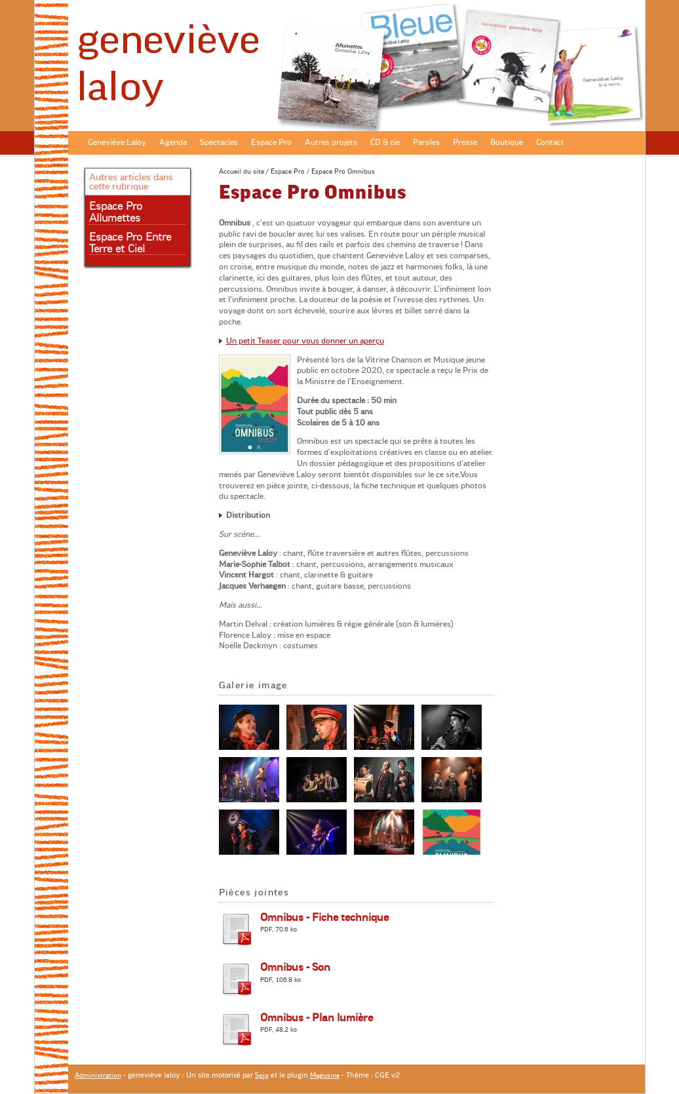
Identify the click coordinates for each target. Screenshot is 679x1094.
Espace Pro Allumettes (115, 212)
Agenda (173, 142)
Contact (550, 142)
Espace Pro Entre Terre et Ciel (130, 243)
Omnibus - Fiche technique (324, 918)
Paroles (426, 142)
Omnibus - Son (295, 967)
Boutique (506, 142)
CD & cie (385, 142)
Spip (262, 1075)
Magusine (325, 1075)
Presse (465, 142)
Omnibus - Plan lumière (316, 1018)
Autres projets (331, 142)
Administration (98, 1075)
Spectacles (219, 142)
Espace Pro (271, 142)
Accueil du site (241, 171)
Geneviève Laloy (117, 142)
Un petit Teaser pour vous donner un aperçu (305, 340)
